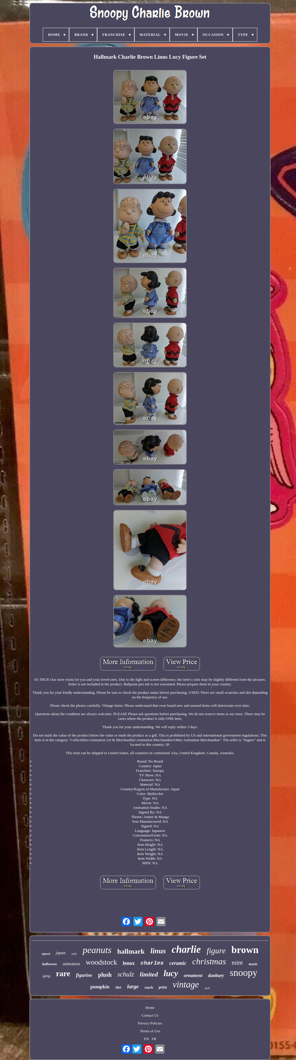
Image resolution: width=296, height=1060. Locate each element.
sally (74, 953)
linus (158, 951)
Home (150, 1007)
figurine (84, 975)
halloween (49, 964)
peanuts (97, 950)
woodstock (101, 962)
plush (105, 975)
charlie (186, 949)
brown (245, 949)
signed (46, 953)
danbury (216, 975)
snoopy (243, 972)
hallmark (131, 951)
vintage (186, 984)
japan (61, 952)
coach (149, 987)
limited (149, 974)
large (133, 986)
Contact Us (150, 1015)
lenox (129, 963)
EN (146, 1039)
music (253, 964)
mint (237, 962)
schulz (125, 974)
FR (154, 1039)
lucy (171, 973)
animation (71, 963)
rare (63, 973)
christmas (209, 961)
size (118, 987)
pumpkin (100, 986)
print (163, 987)
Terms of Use (150, 1031)
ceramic (177, 963)
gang (46, 976)
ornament (193, 975)
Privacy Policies (150, 1023)
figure (216, 950)
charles (152, 963)
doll (207, 988)
